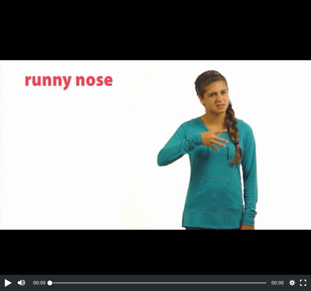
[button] (7, 283)
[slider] (158, 283)
